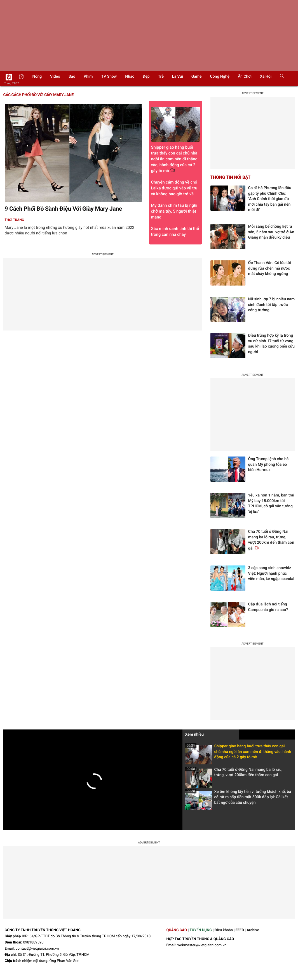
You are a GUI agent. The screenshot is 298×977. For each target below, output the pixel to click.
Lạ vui (177, 76)
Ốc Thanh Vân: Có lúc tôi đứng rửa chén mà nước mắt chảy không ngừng (269, 268)
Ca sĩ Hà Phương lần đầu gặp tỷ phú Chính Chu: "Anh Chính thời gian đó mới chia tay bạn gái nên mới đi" (269, 199)
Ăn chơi (245, 76)
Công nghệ (219, 76)
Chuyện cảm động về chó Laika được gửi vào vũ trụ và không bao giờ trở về (174, 188)
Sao (72, 76)
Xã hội (265, 76)
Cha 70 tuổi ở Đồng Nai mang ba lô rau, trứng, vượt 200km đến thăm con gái (233, 774)
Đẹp (146, 76)
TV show (109, 76)
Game (196, 76)
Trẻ (161, 76)
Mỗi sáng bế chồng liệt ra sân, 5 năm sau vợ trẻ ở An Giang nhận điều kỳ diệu (271, 232)
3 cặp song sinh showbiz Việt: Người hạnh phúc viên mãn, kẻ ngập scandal (271, 573)
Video (55, 76)
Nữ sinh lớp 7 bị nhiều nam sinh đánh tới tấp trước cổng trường (271, 304)
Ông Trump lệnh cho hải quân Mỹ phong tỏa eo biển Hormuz (269, 464)
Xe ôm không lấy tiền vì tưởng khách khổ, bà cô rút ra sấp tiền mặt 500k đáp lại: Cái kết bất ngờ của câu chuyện (238, 799)
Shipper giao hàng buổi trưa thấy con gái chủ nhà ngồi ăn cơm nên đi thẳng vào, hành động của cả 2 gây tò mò (238, 753)
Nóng (37, 76)
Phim (88, 76)
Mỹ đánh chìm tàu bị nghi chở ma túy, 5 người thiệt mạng (174, 211)
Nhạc (129, 76)
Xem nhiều (194, 734)
